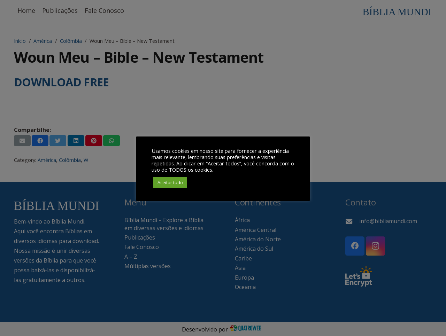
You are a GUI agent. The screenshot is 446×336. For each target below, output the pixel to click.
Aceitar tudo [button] (170, 182)
